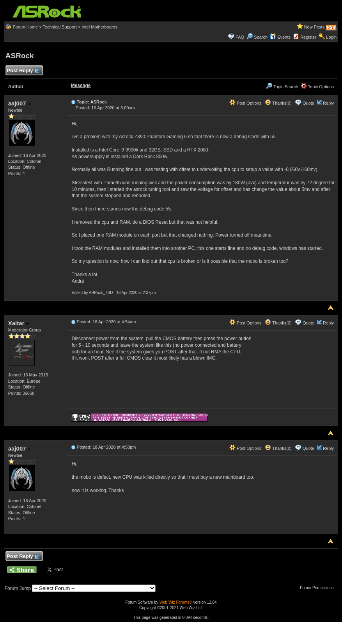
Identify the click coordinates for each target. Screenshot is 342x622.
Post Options (245, 103)
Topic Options (317, 86)
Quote (308, 103)
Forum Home (25, 27)
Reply (328, 103)
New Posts (314, 27)
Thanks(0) (278, 103)
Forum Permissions (318, 588)
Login (331, 37)
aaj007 (19, 103)
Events (280, 37)
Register (308, 37)
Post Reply (23, 71)
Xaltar (18, 323)
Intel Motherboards (99, 27)
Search (261, 37)
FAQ (240, 37)
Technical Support (59, 27)
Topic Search (282, 86)
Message (81, 85)
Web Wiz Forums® (175, 602)
